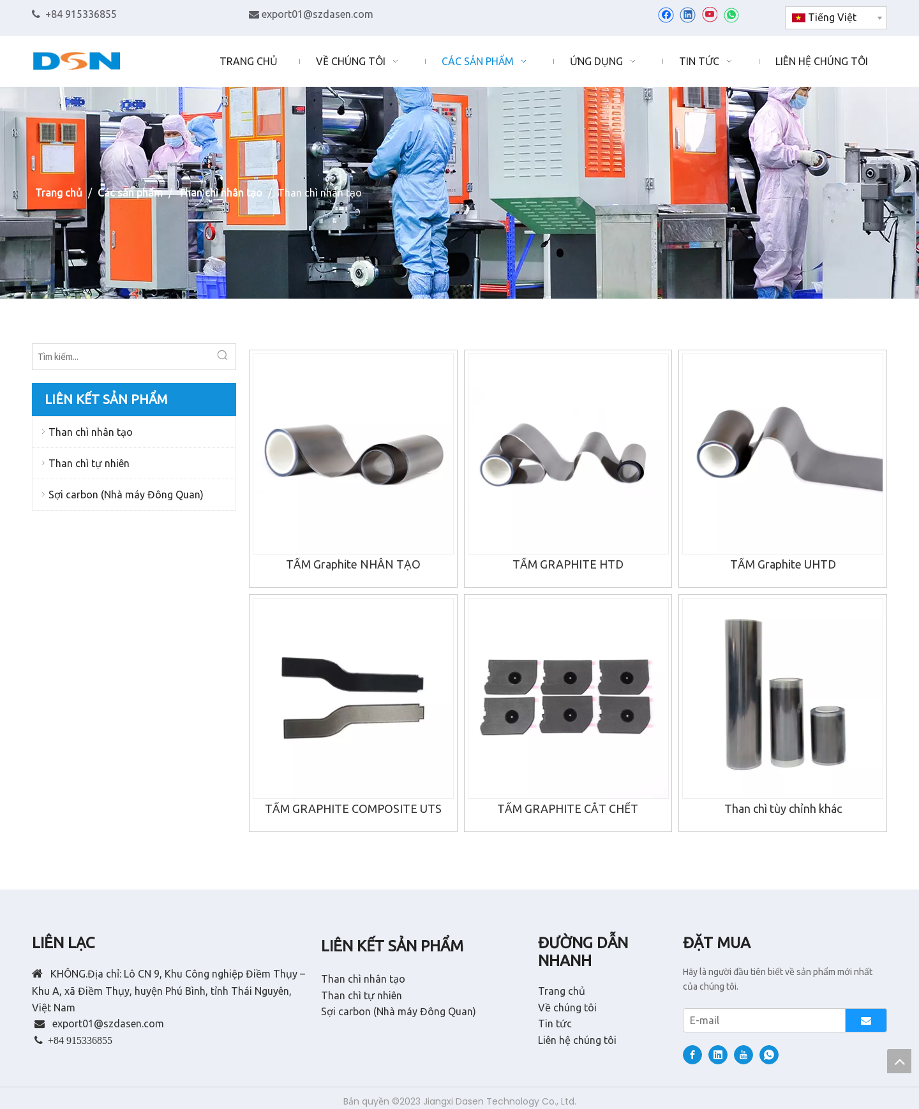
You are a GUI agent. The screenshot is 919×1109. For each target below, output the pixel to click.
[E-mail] (761, 1020)
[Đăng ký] (866, 1020)
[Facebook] (666, 14)
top (899, 1061)
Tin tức (555, 1023)
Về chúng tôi (567, 1007)
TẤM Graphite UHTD (783, 564)
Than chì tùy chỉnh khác (783, 808)
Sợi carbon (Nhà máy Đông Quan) (126, 494)
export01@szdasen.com (317, 14)
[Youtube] (709, 14)
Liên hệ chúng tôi (577, 1040)
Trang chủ (561, 991)
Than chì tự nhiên (89, 463)
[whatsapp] (731, 14)
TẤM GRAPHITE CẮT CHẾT (567, 808)
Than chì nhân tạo (91, 432)
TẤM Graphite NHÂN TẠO (353, 564)
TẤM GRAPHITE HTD (568, 564)
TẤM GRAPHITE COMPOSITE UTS (353, 808)
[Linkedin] (688, 14)
